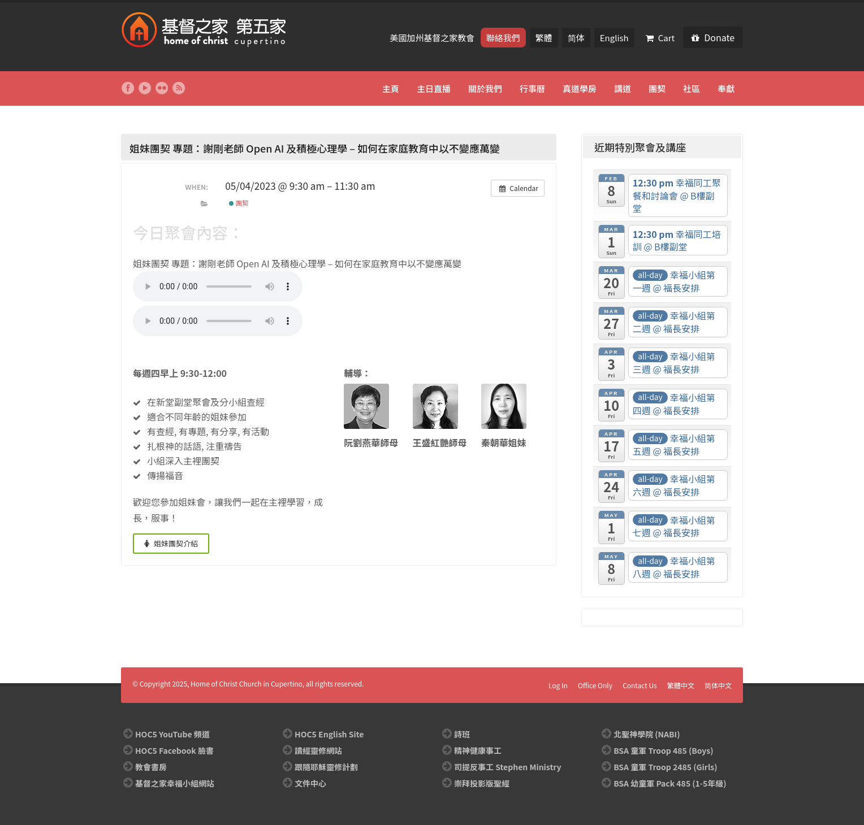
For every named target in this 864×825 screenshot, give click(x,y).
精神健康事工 (478, 750)
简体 (576, 38)
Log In (558, 685)
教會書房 (151, 766)
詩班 (462, 734)
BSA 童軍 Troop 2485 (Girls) (665, 766)
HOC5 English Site (329, 734)
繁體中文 (680, 685)
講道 (622, 88)
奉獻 (726, 88)
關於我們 (485, 88)
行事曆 (532, 88)
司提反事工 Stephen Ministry (507, 766)
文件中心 (310, 783)
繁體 (543, 38)
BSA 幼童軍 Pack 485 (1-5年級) (670, 783)
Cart (660, 38)
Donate (713, 37)
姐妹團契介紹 (171, 543)
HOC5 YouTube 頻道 (172, 734)
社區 (691, 88)
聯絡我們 (503, 38)
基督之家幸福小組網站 (174, 783)
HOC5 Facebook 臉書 (174, 750)
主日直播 (434, 88)
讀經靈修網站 (318, 750)
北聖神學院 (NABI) (647, 734)
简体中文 (718, 685)
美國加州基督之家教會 (433, 38)
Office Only (595, 685)
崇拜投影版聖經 (481, 783)
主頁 (390, 88)
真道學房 (580, 88)
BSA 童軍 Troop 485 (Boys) (663, 750)
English (614, 38)
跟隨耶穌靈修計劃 (326, 766)
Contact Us (640, 685)
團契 (657, 88)
